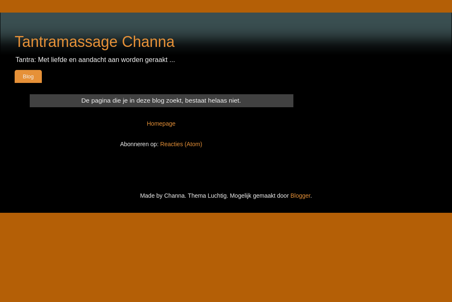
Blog (28, 76)
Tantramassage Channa (95, 41)
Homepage (161, 123)
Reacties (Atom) (181, 144)
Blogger (300, 195)
